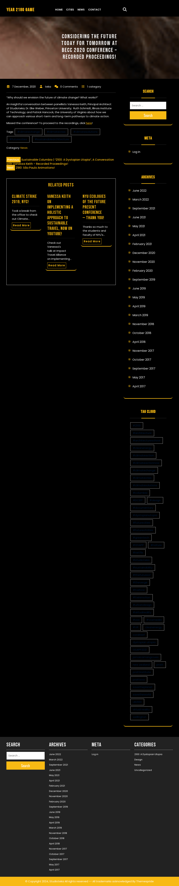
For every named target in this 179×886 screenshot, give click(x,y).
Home (59, 9)
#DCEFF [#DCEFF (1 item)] (138, 500)
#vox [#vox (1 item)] (136, 620)
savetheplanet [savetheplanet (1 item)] (143, 687)
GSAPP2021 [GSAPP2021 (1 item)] (140, 650)
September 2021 (143, 208)
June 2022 (139, 191)
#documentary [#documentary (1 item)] (143, 508)
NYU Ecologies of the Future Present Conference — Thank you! (94, 207)
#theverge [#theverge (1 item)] (140, 582)
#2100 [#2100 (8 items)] (137, 425)
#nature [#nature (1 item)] (156, 545)
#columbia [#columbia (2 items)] (140, 493)
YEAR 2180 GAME (20, 10)
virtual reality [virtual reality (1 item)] (141, 709)
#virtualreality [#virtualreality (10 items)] (142, 612)
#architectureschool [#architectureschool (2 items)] (146, 440)
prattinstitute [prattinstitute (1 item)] (142, 672)
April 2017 (139, 386)
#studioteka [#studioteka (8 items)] (141, 560)
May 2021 (138, 226)
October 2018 (141, 333)
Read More (21, 225)
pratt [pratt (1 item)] (159, 664)
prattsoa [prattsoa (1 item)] (139, 679)
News (81, 9)
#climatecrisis (56, 132)
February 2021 (142, 244)
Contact (94, 9)
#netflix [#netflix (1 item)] (138, 552)
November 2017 (143, 351)
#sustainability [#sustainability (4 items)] (143, 567)
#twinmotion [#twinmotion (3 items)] (141, 597)
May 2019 (138, 297)
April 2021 (138, 235)
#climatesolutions (85, 132)
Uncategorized (143, 770)
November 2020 (143, 262)
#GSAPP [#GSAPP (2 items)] (138, 545)
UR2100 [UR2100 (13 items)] (137, 702)
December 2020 (143, 253)
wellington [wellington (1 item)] (139, 717)
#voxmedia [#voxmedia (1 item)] (154, 620)
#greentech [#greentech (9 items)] (141, 537)
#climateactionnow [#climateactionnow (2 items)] (146, 463)
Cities (70, 9)
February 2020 (142, 271)
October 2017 (141, 360)
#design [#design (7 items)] (155, 500)
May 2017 (138, 377)
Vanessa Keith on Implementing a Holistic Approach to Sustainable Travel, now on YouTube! (60, 215)
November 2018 (143, 324)
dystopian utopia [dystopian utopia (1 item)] (144, 642)
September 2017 (143, 368)
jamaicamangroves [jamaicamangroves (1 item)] (146, 657)
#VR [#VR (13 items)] (135, 627)
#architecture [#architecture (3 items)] (142, 433)
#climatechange (28, 132)
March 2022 (140, 199)
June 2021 (139, 217)
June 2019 (139, 288)
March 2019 (140, 315)
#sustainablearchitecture (52, 139)
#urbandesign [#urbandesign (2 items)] (142, 605)
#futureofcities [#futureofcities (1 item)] (143, 530)
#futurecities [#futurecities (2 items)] (141, 522)
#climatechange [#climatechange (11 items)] (144, 470)
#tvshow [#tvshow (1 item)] (139, 590)
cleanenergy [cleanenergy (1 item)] (153, 627)
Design (138, 759)
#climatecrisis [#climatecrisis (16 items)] (142, 478)
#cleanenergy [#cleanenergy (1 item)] (142, 448)
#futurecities (18, 139)
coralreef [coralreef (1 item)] (139, 635)
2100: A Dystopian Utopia (148, 754)
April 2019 (138, 306)
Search (148, 115)
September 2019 (143, 280)
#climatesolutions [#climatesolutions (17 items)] (145, 485)
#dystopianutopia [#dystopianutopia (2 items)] (145, 515)
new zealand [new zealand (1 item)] (141, 664)
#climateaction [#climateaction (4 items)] (143, 455)
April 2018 (139, 342)
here (89, 123)
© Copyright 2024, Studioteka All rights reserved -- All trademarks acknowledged (78, 881)
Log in (136, 152)
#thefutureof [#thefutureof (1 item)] (142, 575)
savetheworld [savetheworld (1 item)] (142, 694)
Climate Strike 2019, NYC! (24, 199)
